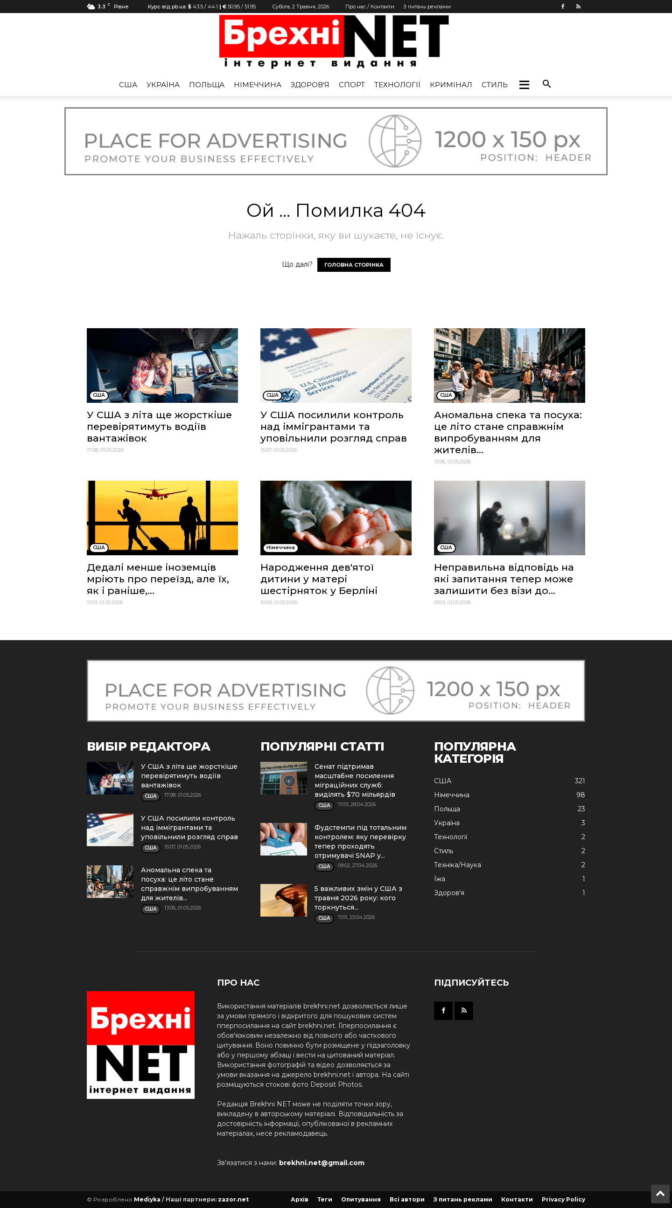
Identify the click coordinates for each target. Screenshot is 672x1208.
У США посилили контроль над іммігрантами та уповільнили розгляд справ (333, 426)
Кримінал (451, 84)
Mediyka (147, 1199)
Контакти (517, 1199)
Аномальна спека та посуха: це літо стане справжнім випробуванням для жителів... (508, 432)
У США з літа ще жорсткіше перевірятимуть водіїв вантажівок (159, 426)
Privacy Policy (563, 1199)
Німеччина (257, 84)
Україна (163, 84)
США (128, 84)
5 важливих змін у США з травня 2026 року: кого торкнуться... (358, 897)
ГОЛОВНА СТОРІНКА (354, 265)
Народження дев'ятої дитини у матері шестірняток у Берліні (319, 578)
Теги (324, 1199)
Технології (397, 84)
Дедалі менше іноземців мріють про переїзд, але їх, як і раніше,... (158, 578)
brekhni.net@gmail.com (321, 1163)
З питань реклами (427, 6)
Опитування (361, 1199)
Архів (299, 1199)
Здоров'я (310, 84)
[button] (524, 85)
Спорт (352, 84)
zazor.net (233, 1199)
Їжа (439, 879)
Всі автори (407, 1199)
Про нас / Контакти (369, 6)
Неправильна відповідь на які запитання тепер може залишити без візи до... (504, 578)
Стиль (495, 84)
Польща (206, 84)
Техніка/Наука (457, 865)
